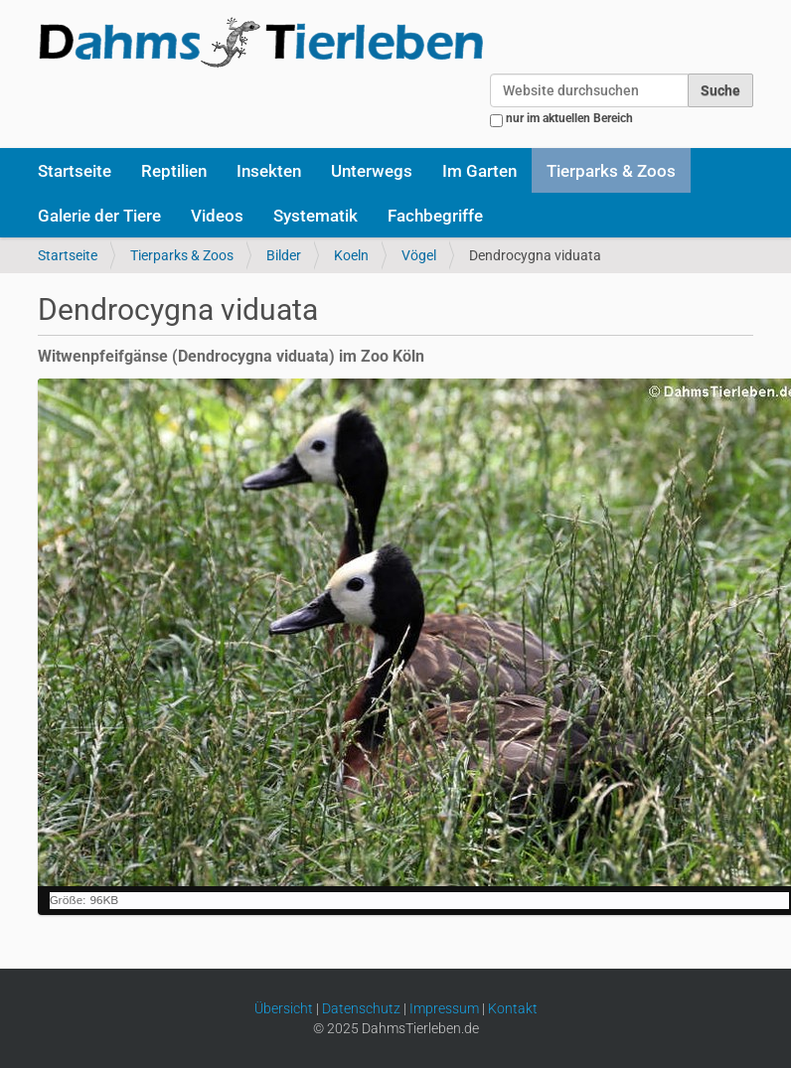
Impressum (444, 1008)
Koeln (351, 255)
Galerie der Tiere (99, 216)
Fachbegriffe (435, 216)
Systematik (315, 216)
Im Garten (479, 171)
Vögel (418, 255)
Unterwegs (371, 171)
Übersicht (283, 1008)
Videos (217, 216)
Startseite (74, 171)
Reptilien (174, 171)
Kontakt (513, 1008)
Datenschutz (361, 1008)
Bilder (283, 255)
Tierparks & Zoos (611, 171)
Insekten (269, 171)
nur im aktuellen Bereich (569, 118)
